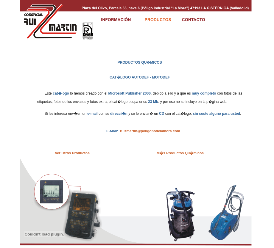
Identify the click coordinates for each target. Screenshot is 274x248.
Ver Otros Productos (72, 153)
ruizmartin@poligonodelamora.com (150, 131)
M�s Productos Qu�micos (180, 153)
